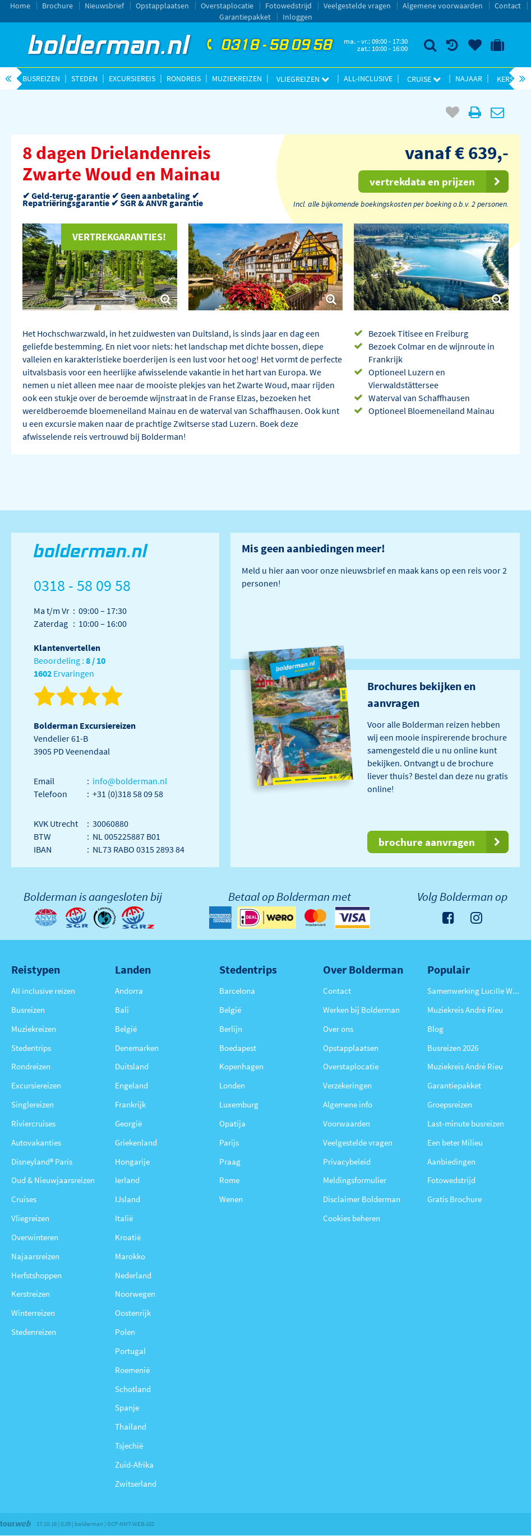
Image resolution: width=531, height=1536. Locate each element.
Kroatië (128, 1237)
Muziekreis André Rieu (465, 1009)
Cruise (424, 79)
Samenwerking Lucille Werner (473, 990)
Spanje (127, 1407)
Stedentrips (31, 1047)
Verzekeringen (347, 1085)
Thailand (130, 1426)
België (126, 1028)
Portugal (130, 1351)
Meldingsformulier (354, 1180)
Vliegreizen (302, 79)
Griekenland (136, 1142)
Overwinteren (34, 1237)
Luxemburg (238, 1104)
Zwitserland (135, 1483)
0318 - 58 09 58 (268, 45)
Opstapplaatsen (162, 6)
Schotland (133, 1389)
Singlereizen (32, 1104)
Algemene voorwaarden (443, 6)
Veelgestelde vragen (357, 6)
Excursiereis (132, 78)
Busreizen (41, 78)
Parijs (229, 1142)
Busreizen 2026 (452, 1047)
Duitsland (132, 1066)
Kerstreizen (30, 1293)
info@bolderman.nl (130, 780)
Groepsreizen (449, 1104)
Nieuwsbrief (104, 6)
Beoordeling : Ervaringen (69, 667)
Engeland (131, 1085)
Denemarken (137, 1047)
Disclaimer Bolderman (361, 1199)
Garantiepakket (245, 17)
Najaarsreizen (35, 1256)
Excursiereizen (36, 1085)
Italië (124, 1218)
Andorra (129, 990)
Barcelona (237, 990)
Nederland (133, 1275)
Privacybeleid (347, 1161)
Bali (122, 1009)
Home (20, 6)
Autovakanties (36, 1142)
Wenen (231, 1199)
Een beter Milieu (455, 1142)
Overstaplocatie (227, 6)
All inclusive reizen (43, 990)
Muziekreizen (237, 78)
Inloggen (297, 17)
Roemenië (132, 1370)
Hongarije (132, 1161)
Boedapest (237, 1047)
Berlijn (230, 1028)
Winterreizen (33, 1312)
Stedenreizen (33, 1331)
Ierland (127, 1180)
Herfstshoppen (36, 1275)
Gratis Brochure (454, 1199)
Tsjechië (129, 1445)
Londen (232, 1085)
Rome (229, 1180)
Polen (125, 1331)
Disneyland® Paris (41, 1161)
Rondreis (184, 78)
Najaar (468, 78)
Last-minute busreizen (465, 1123)
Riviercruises (33, 1123)
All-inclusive (368, 78)
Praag (230, 1161)
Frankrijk (130, 1104)
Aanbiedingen (451, 1161)
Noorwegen (135, 1293)
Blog (435, 1028)
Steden (84, 78)
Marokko (130, 1256)
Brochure (57, 6)
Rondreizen (30, 1066)
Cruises (23, 1199)
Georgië (128, 1123)
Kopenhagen (241, 1066)
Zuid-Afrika (134, 1464)
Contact (508, 6)
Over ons (338, 1028)
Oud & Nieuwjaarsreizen (53, 1180)
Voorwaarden (346, 1123)
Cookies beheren (351, 1218)
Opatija (232, 1123)
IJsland (127, 1199)
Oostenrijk (133, 1312)
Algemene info (347, 1104)
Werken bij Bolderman (361, 1009)
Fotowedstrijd (288, 6)
